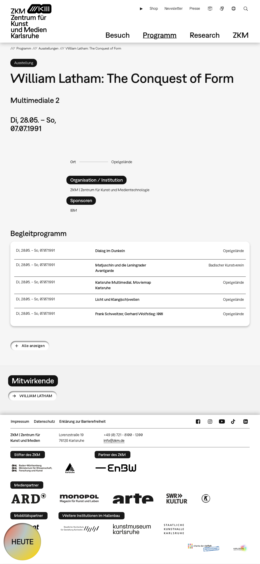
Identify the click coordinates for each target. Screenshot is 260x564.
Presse (195, 8)
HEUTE (22, 541)
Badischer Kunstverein (226, 265)
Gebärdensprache (222, 8)
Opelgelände (121, 162)
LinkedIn (246, 421)
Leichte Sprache (210, 8)
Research (205, 35)
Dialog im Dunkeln (110, 251)
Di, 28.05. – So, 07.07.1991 (35, 250)
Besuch (117, 35)
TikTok (234, 421)
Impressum (20, 421)
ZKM (241, 35)
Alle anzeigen (33, 346)
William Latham (36, 396)
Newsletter (174, 8)
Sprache (234, 8)
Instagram (210, 421)
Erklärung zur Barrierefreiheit (82, 421)
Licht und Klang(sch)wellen (117, 299)
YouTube (222, 421)
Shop (154, 8)
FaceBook (198, 421)
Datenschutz (44, 421)
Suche (246, 8)
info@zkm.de (114, 440)
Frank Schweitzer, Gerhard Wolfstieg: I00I (129, 314)
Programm (160, 35)
